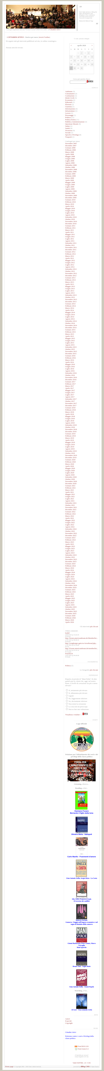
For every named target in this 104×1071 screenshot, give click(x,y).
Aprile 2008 (69, 154)
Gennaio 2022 (70, 512)
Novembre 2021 (71, 507)
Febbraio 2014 (70, 306)
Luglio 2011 (69, 239)
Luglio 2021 (69, 499)
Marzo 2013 (69, 282)
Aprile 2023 (69, 544)
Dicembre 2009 (71, 198)
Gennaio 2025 (70, 590)
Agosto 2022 (70, 527)
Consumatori (70, 94)
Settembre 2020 (71, 477)
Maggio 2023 (70, 546)
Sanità (67, 128)
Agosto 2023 (70, 553)
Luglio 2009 (69, 187)
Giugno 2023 (70, 548)
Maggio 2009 (70, 182)
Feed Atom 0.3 (82, 1049)
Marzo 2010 (69, 204)
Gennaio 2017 (70, 382)
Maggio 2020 (70, 468)
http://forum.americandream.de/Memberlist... (81, 638)
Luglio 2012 (69, 265)
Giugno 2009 (70, 185)
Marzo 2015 (69, 334)
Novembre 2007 (71, 143)
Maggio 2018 (70, 416)
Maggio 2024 (70, 572)
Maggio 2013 (70, 286)
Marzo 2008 (69, 152)
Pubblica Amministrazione (74, 122)
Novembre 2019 (71, 455)
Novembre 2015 (71, 351)
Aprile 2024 (69, 570)
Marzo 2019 (69, 438)
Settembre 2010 (71, 217)
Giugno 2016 (70, 367)
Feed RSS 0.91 (81, 1046)
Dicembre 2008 (71, 172)
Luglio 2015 (69, 343)
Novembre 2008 (71, 169)
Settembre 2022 (71, 529)
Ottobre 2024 (70, 583)
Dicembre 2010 (71, 224)
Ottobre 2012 (70, 271)
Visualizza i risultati (72, 715)
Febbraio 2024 (70, 566)
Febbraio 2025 (70, 592)
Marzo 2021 (69, 490)
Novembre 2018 (71, 429)
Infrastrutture (70, 111)
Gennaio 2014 (70, 304)
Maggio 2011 (70, 234)
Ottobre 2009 (70, 193)
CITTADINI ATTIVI (15, 37)
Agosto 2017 (70, 397)
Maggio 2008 (70, 156)
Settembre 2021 (71, 503)
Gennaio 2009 (70, 174)
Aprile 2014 (69, 310)
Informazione (70, 109)
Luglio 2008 (69, 161)
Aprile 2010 (69, 206)
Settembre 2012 (71, 269)
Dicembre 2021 (71, 509)
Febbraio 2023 (70, 540)
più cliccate (94, 670)
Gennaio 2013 (70, 278)
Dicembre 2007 (71, 146)
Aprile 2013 (69, 284)
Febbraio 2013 (70, 280)
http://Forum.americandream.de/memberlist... (81, 648)
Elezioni (68, 104)
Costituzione (70, 96)
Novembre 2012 (71, 273)
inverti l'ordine (44, 37)
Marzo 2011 (69, 230)
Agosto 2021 (70, 501)
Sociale (68, 133)
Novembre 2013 (71, 299)
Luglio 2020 (69, 473)
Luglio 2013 (69, 291)
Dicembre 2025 (71, 613)
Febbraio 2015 (70, 332)
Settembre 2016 (71, 373)
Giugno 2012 (70, 263)
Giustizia (68, 107)
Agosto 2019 (70, 449)
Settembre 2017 (71, 399)
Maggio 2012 (70, 260)
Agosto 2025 (70, 605)
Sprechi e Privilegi (72, 135)
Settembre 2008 (71, 165)
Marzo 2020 (69, 464)
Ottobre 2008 (70, 167)
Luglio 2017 (69, 395)
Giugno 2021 (70, 496)
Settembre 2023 (71, 555)
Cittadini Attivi (55, 30)
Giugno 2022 (70, 522)
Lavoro (68, 113)
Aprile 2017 (69, 388)
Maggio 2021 (70, 494)
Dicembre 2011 (70, 250)
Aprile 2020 (69, 466)
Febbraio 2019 (70, 436)
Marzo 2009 (69, 178)
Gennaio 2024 (70, 564)
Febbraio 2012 (70, 254)
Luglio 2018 (69, 421)
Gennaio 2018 (70, 408)
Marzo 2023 (69, 542)
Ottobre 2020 (70, 479)
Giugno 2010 (70, 211)
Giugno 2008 (70, 159)
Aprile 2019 (69, 440)
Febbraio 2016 (70, 358)
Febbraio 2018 (70, 410)
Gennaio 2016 (70, 356)
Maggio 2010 (70, 208)
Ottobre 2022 (70, 531)
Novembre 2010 (71, 221)
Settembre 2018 (71, 425)
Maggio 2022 (70, 520)
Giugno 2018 (70, 419)
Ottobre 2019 (70, 453)
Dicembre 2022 (71, 535)
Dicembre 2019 (71, 458)
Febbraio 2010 (70, 202)
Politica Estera (70, 120)
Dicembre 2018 (71, 432)
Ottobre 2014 (70, 323)
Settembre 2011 (71, 243)
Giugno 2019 (70, 445)
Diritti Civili (69, 98)
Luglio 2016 (69, 369)
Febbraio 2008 (70, 150)
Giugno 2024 (70, 574)
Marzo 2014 (69, 308)
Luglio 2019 (69, 447)
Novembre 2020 (71, 481)
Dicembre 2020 (71, 483)
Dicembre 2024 (71, 587)
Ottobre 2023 (70, 557)
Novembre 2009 (71, 195)
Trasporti (68, 137)
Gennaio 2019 (70, 434)
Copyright (69, 1023)
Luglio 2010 (69, 213)
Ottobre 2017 (70, 401)
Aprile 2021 (69, 492)
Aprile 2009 (69, 180)
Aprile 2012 (69, 258)
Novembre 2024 (71, 585)
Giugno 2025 (70, 600)
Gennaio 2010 (70, 200)
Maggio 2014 (70, 312)
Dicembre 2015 (71, 354)
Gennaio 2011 (70, 226)
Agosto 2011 (69, 241)
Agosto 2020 (70, 475)
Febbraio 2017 (70, 384)
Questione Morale (71, 124)
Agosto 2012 (70, 267)
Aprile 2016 (69, 362)
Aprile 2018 (69, 414)
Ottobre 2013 (70, 297)
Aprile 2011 (69, 232)
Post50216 (69, 654)
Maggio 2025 (70, 598)
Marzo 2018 (69, 412)
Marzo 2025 (69, 594)
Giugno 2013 (70, 289)
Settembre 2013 (71, 295)
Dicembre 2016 (71, 380)
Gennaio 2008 (70, 148)
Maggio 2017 (70, 390)
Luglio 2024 (69, 577)
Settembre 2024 (71, 581)
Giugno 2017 (70, 393)
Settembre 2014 (71, 321)
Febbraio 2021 (70, 488)
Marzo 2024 (69, 568)
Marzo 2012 (69, 256)
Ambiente (68, 91)
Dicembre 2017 (71, 406)
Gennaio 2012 (70, 252)
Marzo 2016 (69, 360)
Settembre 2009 (71, 191)
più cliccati (94, 626)
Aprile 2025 (69, 596)
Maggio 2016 (70, 364)
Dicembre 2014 (71, 328)
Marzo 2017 (69, 386)
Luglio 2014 (69, 317)
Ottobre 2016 (70, 375)
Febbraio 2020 (70, 462)
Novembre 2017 (71, 403)
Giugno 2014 (70, 315)
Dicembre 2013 (71, 302)
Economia (69, 100)
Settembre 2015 (71, 347)
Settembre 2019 (71, 451)
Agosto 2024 (70, 579)
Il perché (68, 1021)
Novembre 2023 (71, 559)
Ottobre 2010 (70, 219)
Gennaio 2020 (70, 460)
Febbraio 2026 (70, 618)
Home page (9, 1066)
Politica (68, 117)
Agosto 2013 (70, 293)
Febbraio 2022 (70, 514)
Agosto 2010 (70, 215)
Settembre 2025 (71, 607)
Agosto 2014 (70, 319)
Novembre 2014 (71, 325)
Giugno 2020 (70, 471)
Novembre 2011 (71, 247)
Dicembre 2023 (71, 561)
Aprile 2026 (69, 622)
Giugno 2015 (70, 341)
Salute (67, 126)
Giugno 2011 (70, 237)
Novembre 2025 (71, 611)
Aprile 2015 (69, 336)
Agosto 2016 (70, 371)
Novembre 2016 (71, 377)
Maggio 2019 (70, 442)
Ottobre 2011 (70, 245)
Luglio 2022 (69, 525)
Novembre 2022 (71, 533)
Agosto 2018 (70, 423)
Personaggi (69, 115)
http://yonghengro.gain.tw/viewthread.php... (81, 643)
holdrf (67, 633)
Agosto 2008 (70, 163)
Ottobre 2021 (70, 505)
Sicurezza (68, 130)
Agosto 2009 (70, 189)
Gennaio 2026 (70, 616)
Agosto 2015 (70, 345)
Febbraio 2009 (70, 176)
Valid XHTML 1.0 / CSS (82, 1063)
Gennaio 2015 (70, 330)
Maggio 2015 (70, 338)
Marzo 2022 (69, 516)
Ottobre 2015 (70, 349)
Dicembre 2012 (71, 276)
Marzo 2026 (69, 620)
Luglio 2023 (69, 551)
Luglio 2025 (69, 603)
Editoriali (68, 102)
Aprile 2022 (69, 518)
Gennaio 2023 (70, 538)
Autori (67, 1019)
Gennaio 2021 (70, 486)
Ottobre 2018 (70, 427)
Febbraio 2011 (70, 228)
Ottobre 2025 (70, 609)
